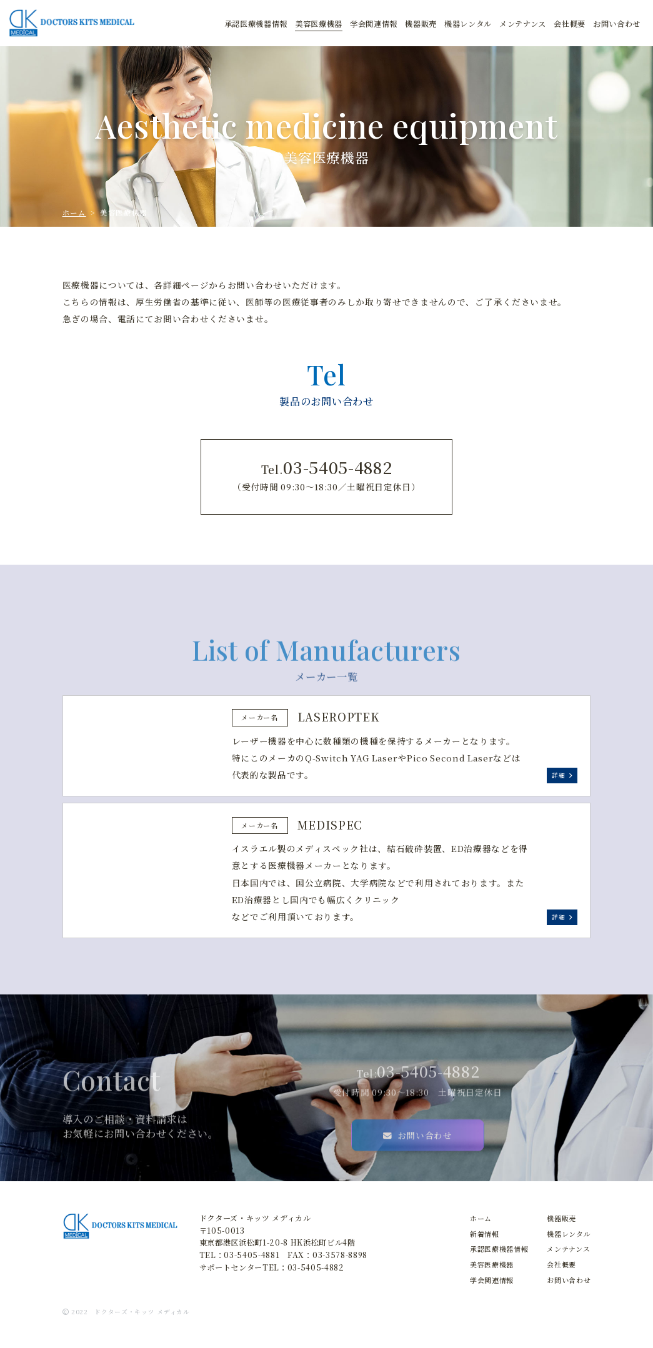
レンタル (468, 24)
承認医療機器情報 (255, 24)
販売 (421, 24)
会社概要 (570, 24)
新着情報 (484, 1234)
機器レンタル (569, 1234)
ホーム (74, 212)
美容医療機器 (318, 24)
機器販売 (561, 1218)
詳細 (562, 775)
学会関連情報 (373, 24)
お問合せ (617, 24)
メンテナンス (522, 24)
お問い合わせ (417, 1165)
